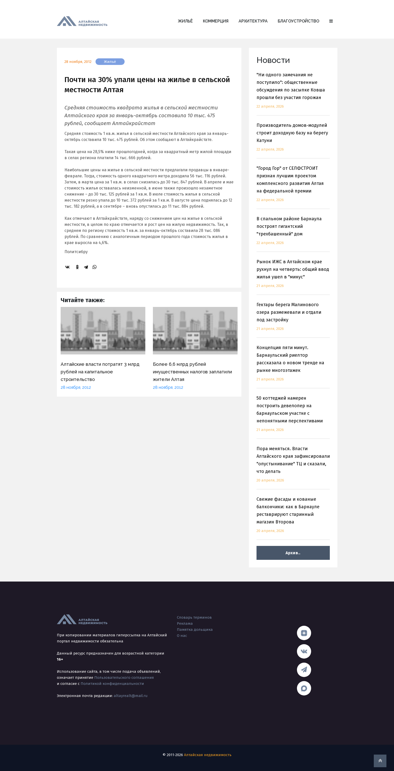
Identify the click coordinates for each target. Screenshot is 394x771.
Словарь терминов (194, 617)
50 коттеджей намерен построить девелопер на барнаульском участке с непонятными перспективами (293, 417)
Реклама (185, 623)
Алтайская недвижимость (207, 755)
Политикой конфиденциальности (112, 683)
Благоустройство (298, 21)
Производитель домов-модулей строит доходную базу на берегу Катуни (293, 140)
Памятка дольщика (195, 629)
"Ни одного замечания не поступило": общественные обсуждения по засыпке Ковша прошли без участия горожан (293, 93)
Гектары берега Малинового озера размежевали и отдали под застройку (293, 320)
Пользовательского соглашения (124, 677)
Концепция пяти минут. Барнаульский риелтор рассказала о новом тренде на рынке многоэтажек (293, 366)
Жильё (185, 21)
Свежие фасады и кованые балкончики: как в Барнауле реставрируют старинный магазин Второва (293, 518)
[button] (331, 21)
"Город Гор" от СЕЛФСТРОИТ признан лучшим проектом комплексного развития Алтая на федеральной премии (293, 187)
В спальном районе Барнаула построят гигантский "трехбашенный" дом (293, 234)
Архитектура (253, 21)
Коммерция (215, 21)
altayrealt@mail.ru (131, 695)
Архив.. (293, 552)
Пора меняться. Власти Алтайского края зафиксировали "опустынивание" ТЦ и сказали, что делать (293, 467)
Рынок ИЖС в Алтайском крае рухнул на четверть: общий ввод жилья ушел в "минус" (293, 277)
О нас (182, 635)
